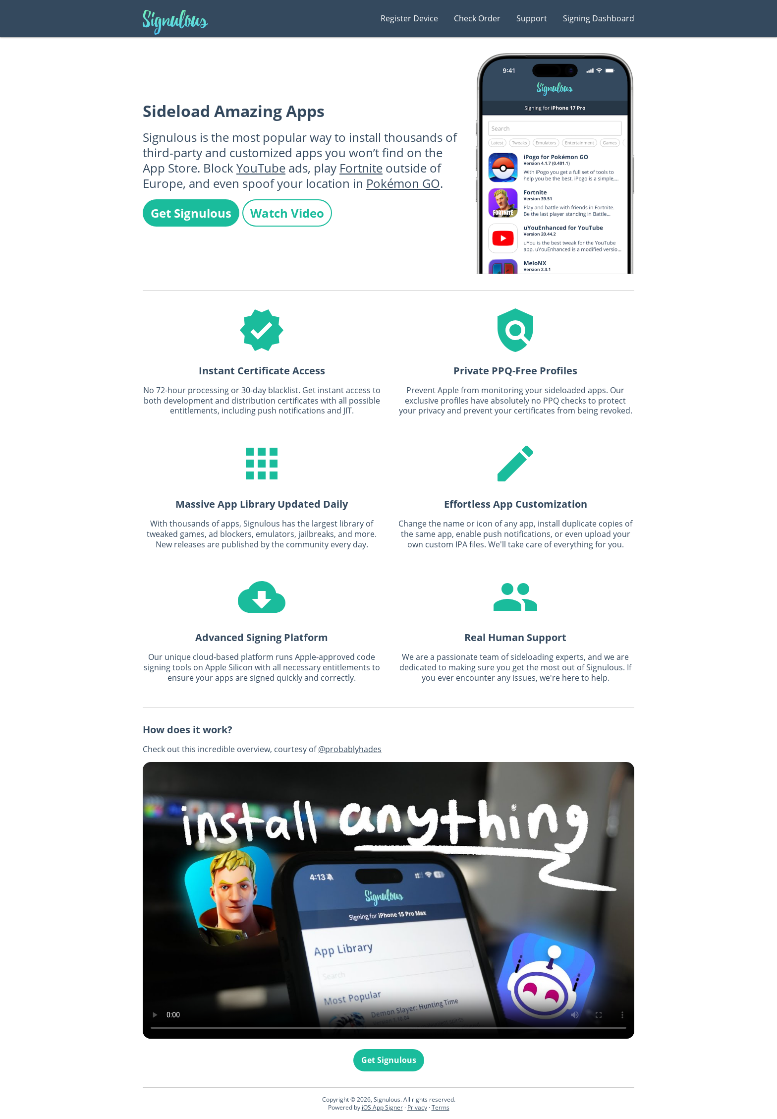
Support (531, 18)
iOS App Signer (382, 1107)
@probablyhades (350, 749)
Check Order (477, 18)
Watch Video (287, 213)
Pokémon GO (403, 183)
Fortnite (361, 168)
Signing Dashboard (598, 18)
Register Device (409, 18)
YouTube (260, 168)
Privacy (417, 1107)
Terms (440, 1107)
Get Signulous (191, 213)
